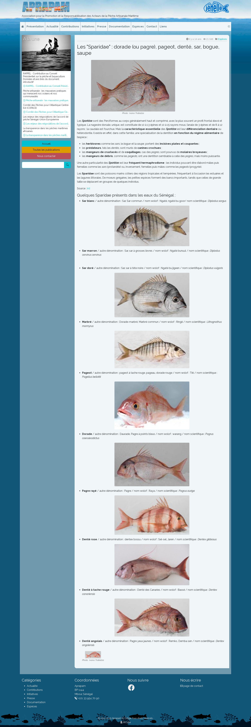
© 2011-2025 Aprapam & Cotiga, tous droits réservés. (125, 718)
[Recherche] (43, 165)
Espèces (138, 26)
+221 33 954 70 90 (87, 698)
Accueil (46, 143)
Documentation (119, 26)
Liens (163, 26)
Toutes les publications (46, 149)
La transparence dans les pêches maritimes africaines (46, 135)
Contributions (70, 26)
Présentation (35, 26)
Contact (151, 26)
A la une (31, 38)
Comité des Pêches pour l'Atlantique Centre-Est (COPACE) (46, 112)
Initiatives (88, 26)
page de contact (191, 685)
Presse (101, 26)
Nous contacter (46, 156)
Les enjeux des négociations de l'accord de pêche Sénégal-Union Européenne (46, 123)
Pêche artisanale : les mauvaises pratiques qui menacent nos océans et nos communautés (46, 100)
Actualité (52, 26)
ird (88, 188)
